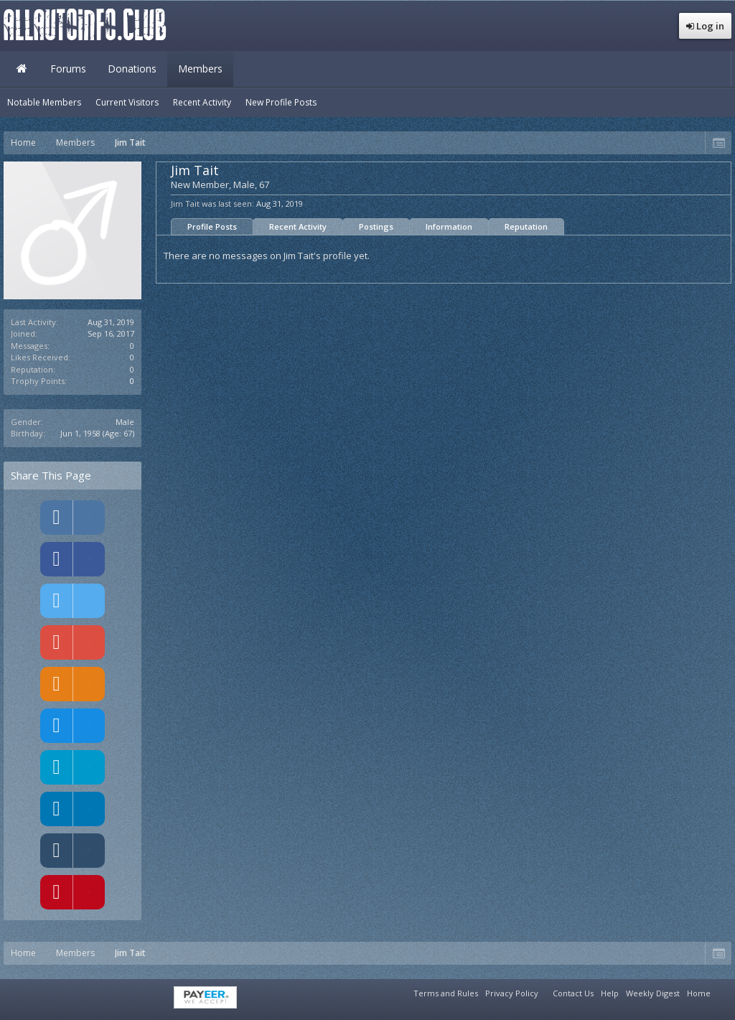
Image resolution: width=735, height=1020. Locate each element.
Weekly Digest (653, 993)
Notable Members (44, 102)
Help (610, 993)
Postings (376, 226)
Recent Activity (298, 226)
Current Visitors (127, 102)
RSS (723, 991)
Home (21, 69)
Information (449, 226)
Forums (68, 68)
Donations (132, 68)
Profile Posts (212, 226)
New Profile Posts (281, 102)
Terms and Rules (445, 993)
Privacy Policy (511, 993)
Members (200, 68)
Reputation (526, 226)
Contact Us (573, 993)
